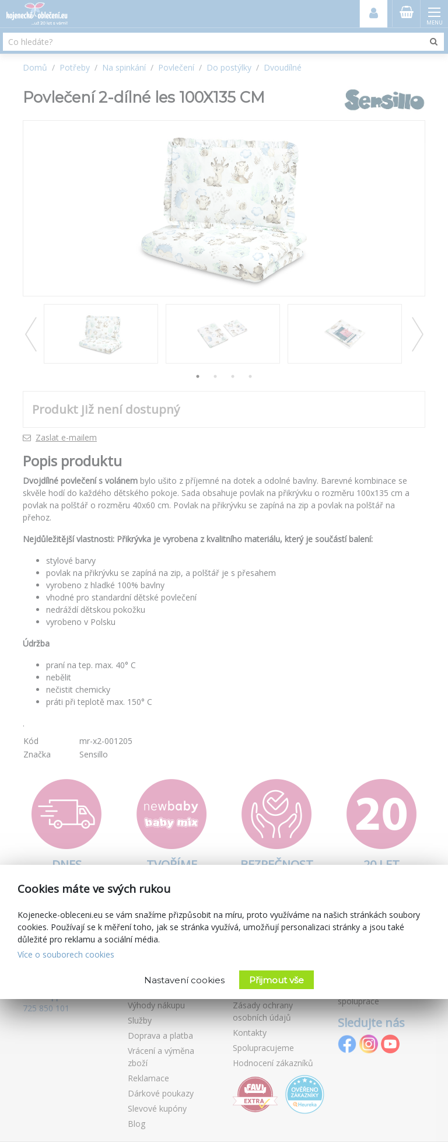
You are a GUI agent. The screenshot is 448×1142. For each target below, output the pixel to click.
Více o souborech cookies (66, 954)
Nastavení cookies (184, 980)
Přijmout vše (276, 980)
